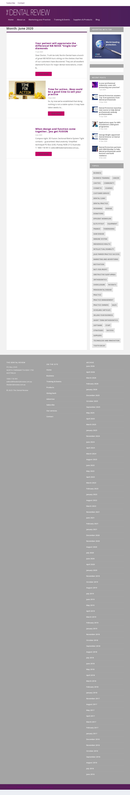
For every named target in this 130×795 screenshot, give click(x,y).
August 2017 (91, 709)
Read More (43, 79)
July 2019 (90, 599)
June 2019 (90, 604)
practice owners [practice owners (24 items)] (101, 310)
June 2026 (90, 371)
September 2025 (93, 412)
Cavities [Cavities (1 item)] (97, 188)
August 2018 (91, 657)
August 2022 (91, 505)
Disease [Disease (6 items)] (109, 214)
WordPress (48, 792)
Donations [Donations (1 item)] (98, 219)
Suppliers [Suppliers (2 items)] (97, 341)
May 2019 (90, 610)
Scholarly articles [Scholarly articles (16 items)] (101, 315)
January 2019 (91, 634)
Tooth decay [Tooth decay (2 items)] (99, 351)
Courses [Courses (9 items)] (108, 193)
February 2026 (92, 389)
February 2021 (92, 529)
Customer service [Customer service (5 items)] (101, 198)
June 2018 (90, 669)
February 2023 (92, 494)
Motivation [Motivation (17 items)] (98, 270)
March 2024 (91, 459)
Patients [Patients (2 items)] (112, 290)
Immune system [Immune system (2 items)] (100, 244)
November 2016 (93, 750)
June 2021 (90, 523)
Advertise (50, 404)
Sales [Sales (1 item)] (114, 310)
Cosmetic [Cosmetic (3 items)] (97, 193)
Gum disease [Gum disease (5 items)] (98, 239)
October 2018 (92, 645)
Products (50, 392)
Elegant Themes (24, 792)
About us (21, 21)
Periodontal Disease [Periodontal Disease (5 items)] (102, 295)
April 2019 (90, 616)
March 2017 (91, 727)
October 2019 (92, 587)
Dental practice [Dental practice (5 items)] (100, 209)
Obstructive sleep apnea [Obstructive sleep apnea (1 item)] (104, 280)
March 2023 (91, 488)
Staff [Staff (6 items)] (108, 330)
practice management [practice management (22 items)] (103, 305)
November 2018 (93, 639)
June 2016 (90, 779)
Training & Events (62, 21)
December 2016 (93, 744)
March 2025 (91, 430)
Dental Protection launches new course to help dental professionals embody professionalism (110, 116)
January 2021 (91, 535)
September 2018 (93, 651)
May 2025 (90, 418)
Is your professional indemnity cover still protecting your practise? (109, 90)
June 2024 (90, 447)
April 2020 (90, 569)
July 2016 (90, 774)
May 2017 (90, 715)
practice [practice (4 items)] (97, 300)
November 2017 (93, 704)
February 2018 (92, 692)
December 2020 (93, 540)
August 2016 (91, 768)
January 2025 (91, 435)
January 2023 (91, 500)
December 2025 (93, 400)
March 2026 (91, 383)
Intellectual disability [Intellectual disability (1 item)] (103, 254)
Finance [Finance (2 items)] (96, 234)
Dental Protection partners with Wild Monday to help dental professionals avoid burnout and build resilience (110, 156)
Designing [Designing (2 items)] (97, 214)
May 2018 (90, 674)
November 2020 (93, 546)
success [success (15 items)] (110, 336)
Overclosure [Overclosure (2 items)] (99, 290)
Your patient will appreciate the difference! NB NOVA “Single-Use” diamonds (56, 51)
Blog (98, 21)
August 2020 (91, 552)
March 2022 (91, 511)
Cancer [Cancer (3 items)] (116, 183)
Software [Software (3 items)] (97, 330)
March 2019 (91, 622)
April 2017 (90, 721)
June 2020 (90, 564)
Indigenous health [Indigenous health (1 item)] (101, 249)
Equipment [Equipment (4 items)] (112, 229)
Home (11, 21)
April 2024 (90, 453)
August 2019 (91, 593)
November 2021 (93, 517)
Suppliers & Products (82, 21)
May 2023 (90, 476)
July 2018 (90, 663)
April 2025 (90, 424)
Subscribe (10, 3)
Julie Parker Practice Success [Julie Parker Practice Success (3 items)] (106, 259)
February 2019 (92, 628)
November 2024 (93, 441)
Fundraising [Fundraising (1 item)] (109, 234)
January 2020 (91, 575)
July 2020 (90, 558)
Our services (51, 416)
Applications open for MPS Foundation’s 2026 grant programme (109, 130)
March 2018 (91, 686)
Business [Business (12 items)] (97, 178)
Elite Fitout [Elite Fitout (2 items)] (98, 229)
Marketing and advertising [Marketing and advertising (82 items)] (105, 264)
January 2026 (91, 395)
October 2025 (92, 406)
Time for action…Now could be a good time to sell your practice (65, 97)
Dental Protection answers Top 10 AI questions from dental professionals (110, 103)
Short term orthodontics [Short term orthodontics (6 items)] (105, 325)
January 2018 (91, 698)
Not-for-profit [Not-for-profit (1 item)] (100, 275)
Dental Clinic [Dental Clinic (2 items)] (99, 204)
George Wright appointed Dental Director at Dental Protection (109, 142)
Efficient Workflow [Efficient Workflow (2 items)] (102, 224)
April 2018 (90, 680)
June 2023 (90, 470)
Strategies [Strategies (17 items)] (98, 336)
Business (50, 381)
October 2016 (92, 756)
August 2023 (91, 465)
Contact (21, 3)
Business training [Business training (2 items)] (101, 183)
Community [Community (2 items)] (109, 188)
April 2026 (90, 377)
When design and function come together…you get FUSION (55, 135)
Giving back (51, 398)
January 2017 (91, 739)
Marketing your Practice (39, 21)
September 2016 (93, 762)
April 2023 (90, 482)
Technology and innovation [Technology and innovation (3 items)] (106, 346)
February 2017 (92, 733)
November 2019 (93, 581)
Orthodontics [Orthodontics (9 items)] (100, 285)
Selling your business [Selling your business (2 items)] (103, 320)
